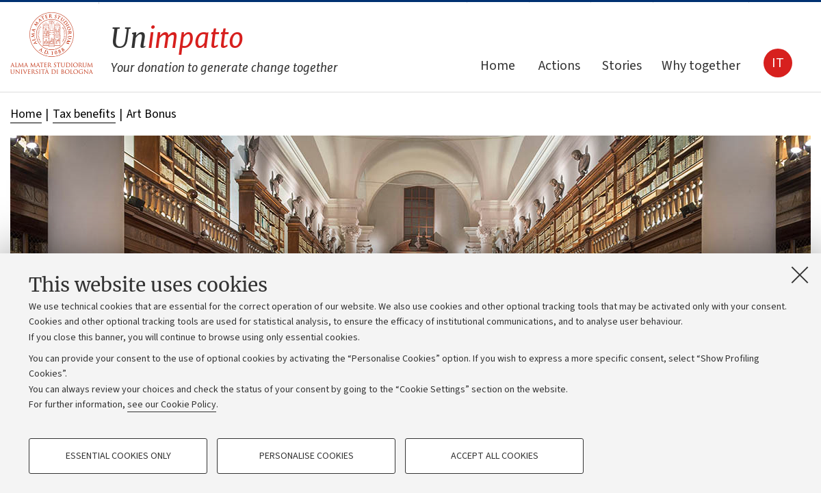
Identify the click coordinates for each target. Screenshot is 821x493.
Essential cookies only (118, 456)
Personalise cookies (306, 456)
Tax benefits (84, 114)
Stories (622, 65)
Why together (701, 65)
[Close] (800, 275)
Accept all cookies (494, 456)
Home (497, 65)
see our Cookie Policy (171, 405)
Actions (559, 65)
